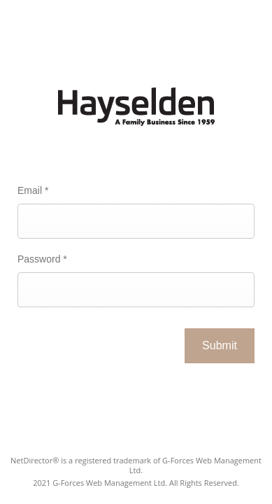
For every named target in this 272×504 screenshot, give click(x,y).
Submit (219, 345)
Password (42, 259)
